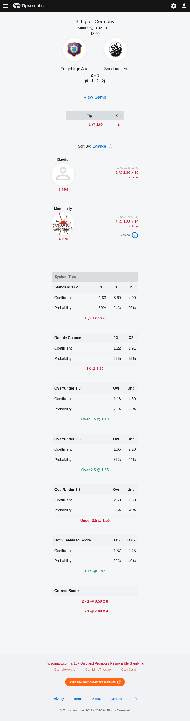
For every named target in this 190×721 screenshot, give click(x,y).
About (96, 699)
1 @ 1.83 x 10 (127, 222)
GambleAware (64, 669)
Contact (116, 699)
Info (134, 699)
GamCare (128, 669)
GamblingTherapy (98, 669)
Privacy (58, 699)
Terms (77, 699)
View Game (95, 97)
